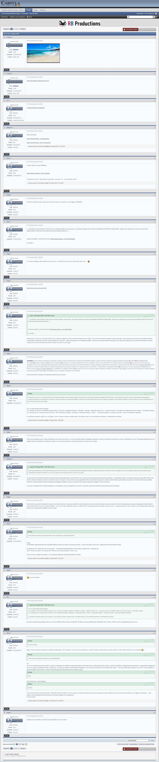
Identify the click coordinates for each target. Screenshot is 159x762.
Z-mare (9, 37)
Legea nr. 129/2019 (145, 364)
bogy (8, 195)
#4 (154, 127)
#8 (154, 254)
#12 (154, 385)
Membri (35, 10)
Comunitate (25, 13)
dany (8, 158)
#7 (154, 222)
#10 (154, 308)
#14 (154, 459)
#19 (154, 633)
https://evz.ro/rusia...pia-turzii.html (37, 288)
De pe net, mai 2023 (123, 744)
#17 (154, 570)
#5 (154, 158)
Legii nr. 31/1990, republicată (44, 368)
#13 (154, 432)
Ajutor (29, 17)
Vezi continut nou (149, 13)
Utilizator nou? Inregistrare (17, 17)
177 (8, 100)
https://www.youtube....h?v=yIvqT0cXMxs (63, 239)
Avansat (156, 17)
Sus (7, 70)
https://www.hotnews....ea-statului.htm (38, 138)
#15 (154, 497)
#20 (154, 712)
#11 (154, 353)
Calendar (42, 10)
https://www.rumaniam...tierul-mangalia (38, 173)
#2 (154, 73)
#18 (154, 597)
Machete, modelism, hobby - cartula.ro (13, 10)
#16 (154, 524)
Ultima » (23, 29)
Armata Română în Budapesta (36, 108)
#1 (154, 37)
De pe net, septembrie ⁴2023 (146, 744)
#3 (154, 100)
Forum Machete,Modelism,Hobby (11, 13)
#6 (154, 195)
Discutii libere (34, 13)
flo (7, 308)
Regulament (140, 13)
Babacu (9, 127)
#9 (154, 281)
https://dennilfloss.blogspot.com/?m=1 (38, 81)
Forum (29, 10)
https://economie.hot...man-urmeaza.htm (38, 142)
